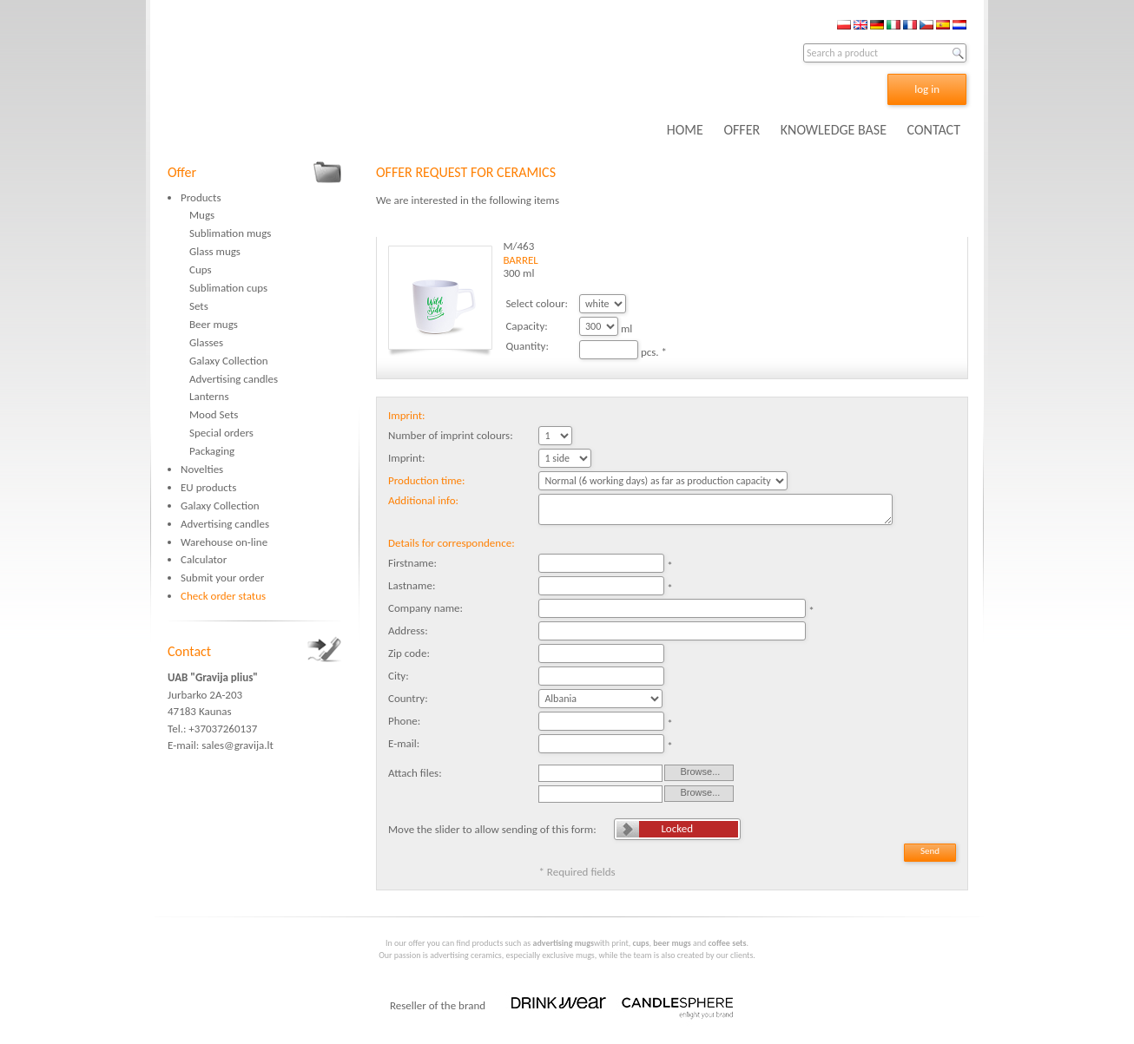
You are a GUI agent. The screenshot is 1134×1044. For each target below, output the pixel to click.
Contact (189, 651)
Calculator (204, 559)
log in (927, 88)
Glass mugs (215, 251)
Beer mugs (213, 324)
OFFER (741, 129)
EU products (208, 487)
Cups (200, 269)
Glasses (206, 342)
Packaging (211, 450)
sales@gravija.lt (237, 745)
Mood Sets (213, 414)
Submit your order (222, 577)
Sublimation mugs (230, 233)
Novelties (202, 469)
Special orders (221, 432)
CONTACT (933, 129)
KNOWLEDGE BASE (834, 129)
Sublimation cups (228, 287)
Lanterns (209, 396)
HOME (685, 129)
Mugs (201, 214)
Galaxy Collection (228, 360)
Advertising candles (233, 378)
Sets (198, 305)
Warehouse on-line (224, 541)
